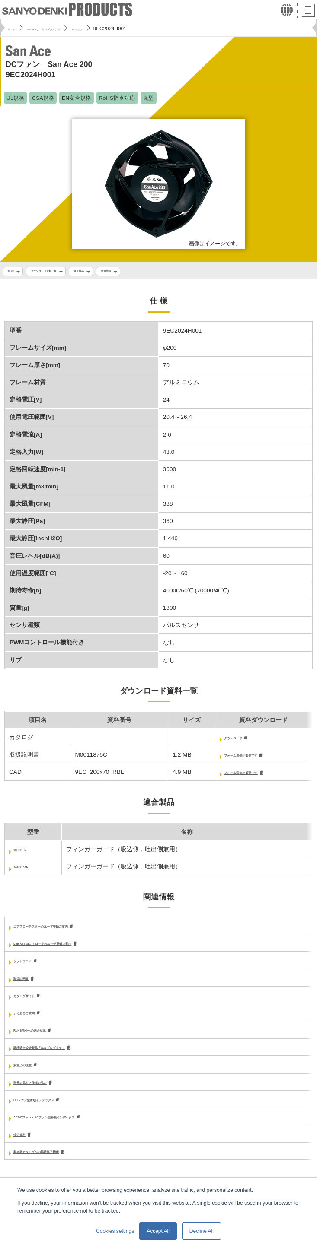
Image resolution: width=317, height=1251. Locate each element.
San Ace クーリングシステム (67, 28)
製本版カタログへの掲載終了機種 (58, 1161)
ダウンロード (211, 741)
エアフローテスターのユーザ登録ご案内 (67, 930)
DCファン (123, 28)
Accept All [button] (158, 1231)
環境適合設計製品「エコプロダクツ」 (64, 1054)
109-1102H (28, 870)
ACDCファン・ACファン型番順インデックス (74, 1125)
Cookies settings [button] (115, 1231)
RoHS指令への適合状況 (45, 1037)
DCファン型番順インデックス (54, 1108)
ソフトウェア (31, 966)
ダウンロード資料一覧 (62, 272)
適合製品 (115, 272)
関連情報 (153, 272)
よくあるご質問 (34, 1019)
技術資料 (25, 1143)
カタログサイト (34, 1001)
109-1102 (25, 853)
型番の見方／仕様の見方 (46, 1090)
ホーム (15, 28)
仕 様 (13, 272)
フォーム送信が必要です (226, 758)
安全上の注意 (31, 1072)
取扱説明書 (28, 983)
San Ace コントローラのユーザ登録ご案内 (71, 948)
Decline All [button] (201, 1231)
